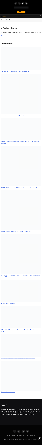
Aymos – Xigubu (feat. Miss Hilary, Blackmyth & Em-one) (16, 231)
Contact (32, 435)
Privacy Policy (11, 435)
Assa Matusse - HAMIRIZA (8, 303)
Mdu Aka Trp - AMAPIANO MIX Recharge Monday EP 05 (16, 71)
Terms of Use (20, 435)
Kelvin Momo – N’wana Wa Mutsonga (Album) (13, 115)
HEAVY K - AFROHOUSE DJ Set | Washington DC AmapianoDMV (18, 358)
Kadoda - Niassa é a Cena (8, 392)
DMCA (27, 435)
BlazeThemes (35, 439)
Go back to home (5, 36)
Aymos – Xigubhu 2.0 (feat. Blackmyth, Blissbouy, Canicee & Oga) (19, 187)
